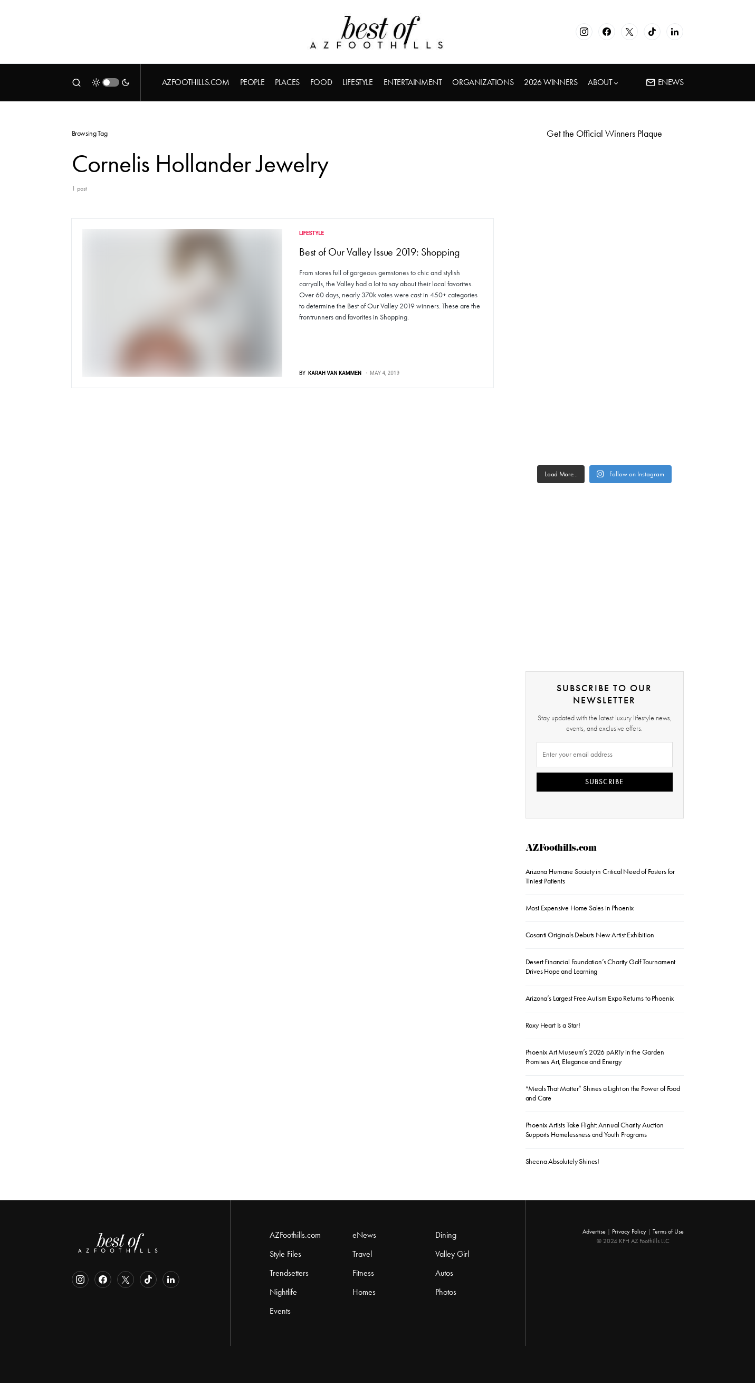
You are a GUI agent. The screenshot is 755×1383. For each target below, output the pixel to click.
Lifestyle (311, 233)
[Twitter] (629, 31)
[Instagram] (584, 31)
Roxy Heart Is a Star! (552, 1025)
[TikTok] (652, 31)
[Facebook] (606, 31)
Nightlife (283, 1292)
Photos (445, 1292)
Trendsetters (289, 1273)
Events (280, 1311)
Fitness (363, 1273)
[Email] (605, 754)
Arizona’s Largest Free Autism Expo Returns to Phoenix (599, 998)
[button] (76, 82)
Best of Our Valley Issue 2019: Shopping (379, 252)
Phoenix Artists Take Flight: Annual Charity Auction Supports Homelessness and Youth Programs (594, 1130)
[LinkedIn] (674, 31)
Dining (445, 1235)
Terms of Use (668, 1231)
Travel (362, 1254)
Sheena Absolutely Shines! (562, 1161)
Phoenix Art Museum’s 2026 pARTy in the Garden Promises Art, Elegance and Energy (594, 1057)
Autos (444, 1273)
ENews (665, 82)
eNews (364, 1235)
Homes (364, 1292)
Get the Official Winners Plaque (604, 133)
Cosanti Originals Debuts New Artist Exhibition (589, 934)
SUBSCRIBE (604, 781)
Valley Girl (452, 1254)
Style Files (285, 1254)
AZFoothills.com (561, 849)
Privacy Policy (629, 1231)
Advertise (594, 1231)
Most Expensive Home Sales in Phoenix (579, 908)
